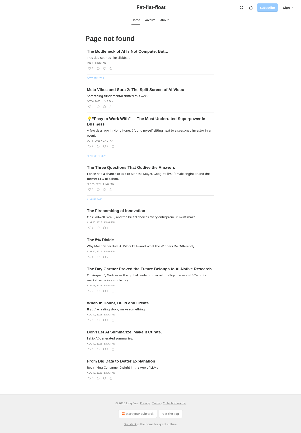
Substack (130, 424)
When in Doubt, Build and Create (118, 303)
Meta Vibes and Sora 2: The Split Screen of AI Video (135, 89)
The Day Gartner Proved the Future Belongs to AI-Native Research (149, 269)
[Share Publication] (251, 7)
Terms (156, 403)
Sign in (288, 7)
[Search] (241, 7)
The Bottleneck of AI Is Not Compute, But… (127, 51)
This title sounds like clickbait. (108, 57)
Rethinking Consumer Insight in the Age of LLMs (122, 367)
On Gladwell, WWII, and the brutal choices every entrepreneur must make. (141, 217)
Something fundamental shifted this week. (118, 96)
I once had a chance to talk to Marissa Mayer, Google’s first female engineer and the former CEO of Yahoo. (148, 176)
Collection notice (174, 403)
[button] (136, 20)
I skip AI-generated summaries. (110, 338)
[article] (150, 60)
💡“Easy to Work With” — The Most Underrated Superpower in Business (146, 121)
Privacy (145, 403)
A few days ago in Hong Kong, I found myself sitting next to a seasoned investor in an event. (149, 132)
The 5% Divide (100, 240)
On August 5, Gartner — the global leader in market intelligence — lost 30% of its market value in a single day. (146, 277)
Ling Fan (100, 62)
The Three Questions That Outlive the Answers (131, 167)
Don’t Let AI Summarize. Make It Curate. (124, 332)
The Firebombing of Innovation (116, 211)
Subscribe (267, 7)
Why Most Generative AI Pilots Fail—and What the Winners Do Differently (140, 246)
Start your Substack (137, 413)
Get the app (170, 414)
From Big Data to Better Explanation (121, 361)
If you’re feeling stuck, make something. (116, 309)
